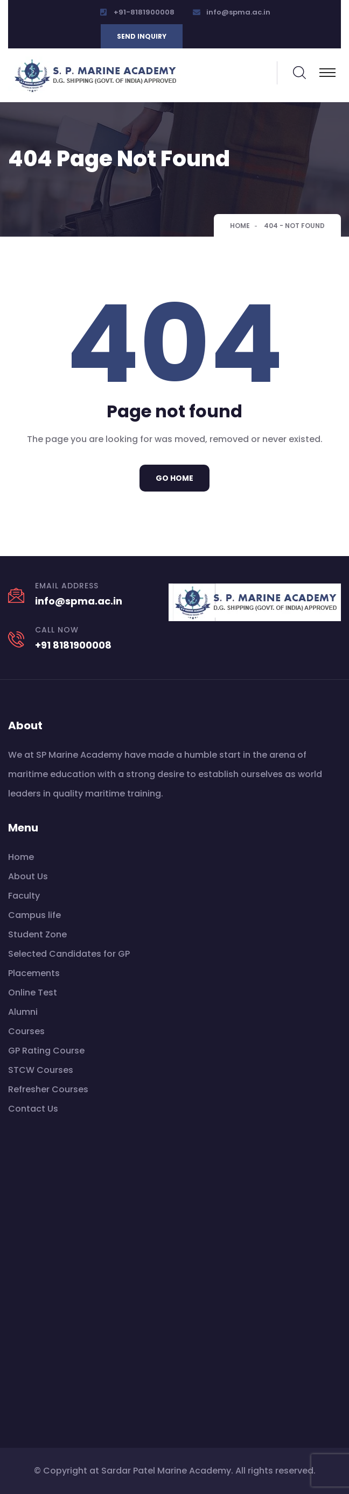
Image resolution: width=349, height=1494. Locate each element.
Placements (34, 973)
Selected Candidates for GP (69, 954)
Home (240, 225)
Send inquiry (141, 36)
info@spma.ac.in (238, 12)
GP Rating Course (46, 1050)
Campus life (34, 915)
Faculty (24, 896)
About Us (28, 876)
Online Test (32, 992)
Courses (26, 1031)
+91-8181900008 (144, 12)
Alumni (23, 1012)
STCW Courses (40, 1070)
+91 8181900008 (73, 645)
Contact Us (33, 1108)
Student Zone (37, 934)
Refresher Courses (48, 1089)
